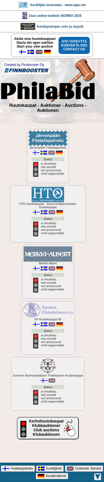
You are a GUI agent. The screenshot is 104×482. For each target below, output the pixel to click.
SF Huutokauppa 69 (48, 328)
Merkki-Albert (48, 271)
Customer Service (84, 468)
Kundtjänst (50, 468)
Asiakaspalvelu (18, 468)
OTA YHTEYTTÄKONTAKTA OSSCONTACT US (74, 45)
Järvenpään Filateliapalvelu (48, 156)
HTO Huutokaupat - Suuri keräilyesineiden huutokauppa (48, 214)
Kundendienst (52, 476)
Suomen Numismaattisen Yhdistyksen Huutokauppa (48, 384)
